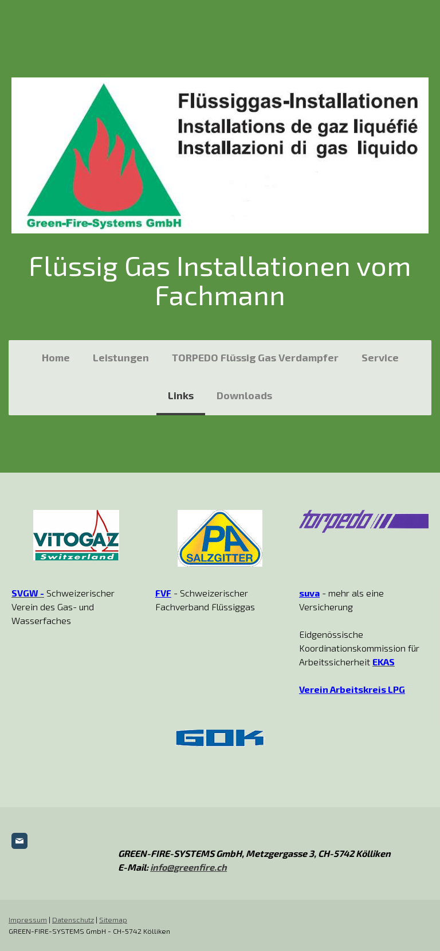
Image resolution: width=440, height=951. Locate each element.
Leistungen (121, 357)
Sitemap (113, 919)
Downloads (244, 395)
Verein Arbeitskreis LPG (352, 689)
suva (309, 592)
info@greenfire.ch (188, 867)
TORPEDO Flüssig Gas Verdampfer (255, 357)
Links (181, 395)
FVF (163, 592)
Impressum (28, 919)
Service (380, 357)
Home (56, 357)
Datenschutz (73, 919)
